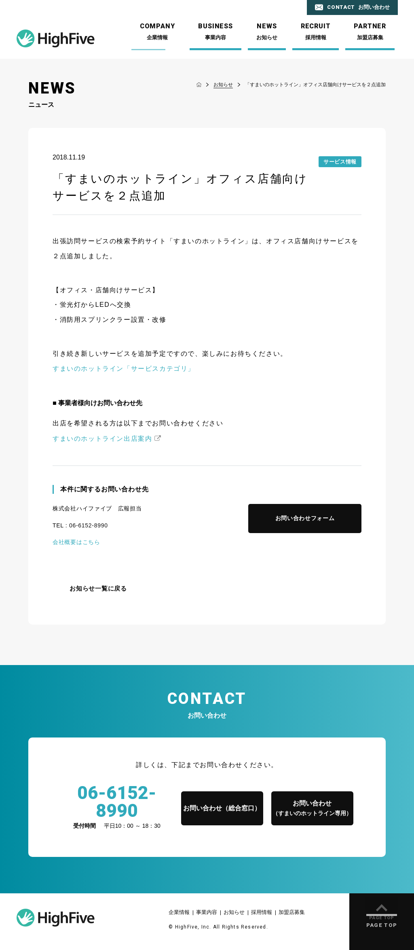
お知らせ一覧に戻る (98, 588)
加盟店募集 (292, 912)
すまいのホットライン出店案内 (102, 438)
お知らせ (234, 912)
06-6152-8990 (88, 525)
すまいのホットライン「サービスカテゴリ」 (124, 368)
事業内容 (206, 912)
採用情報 (261, 912)
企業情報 (179, 912)
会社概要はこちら (76, 542)
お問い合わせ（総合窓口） (222, 808)
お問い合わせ (312, 809)
